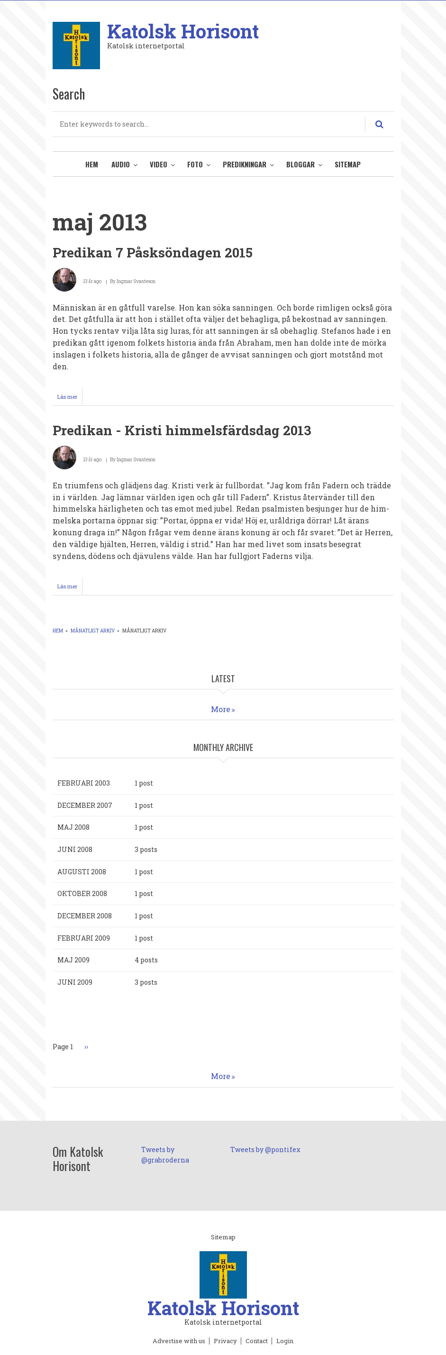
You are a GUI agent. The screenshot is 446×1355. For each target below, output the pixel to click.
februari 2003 (83, 782)
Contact (257, 1341)
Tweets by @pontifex (265, 1149)
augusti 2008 (81, 871)
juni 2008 (74, 849)
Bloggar (300, 164)
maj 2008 (73, 827)
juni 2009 (74, 982)
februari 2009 (83, 938)
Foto (195, 164)
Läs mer (69, 399)
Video (158, 164)
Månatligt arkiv (93, 631)
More (220, 709)
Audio (120, 164)
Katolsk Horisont (183, 31)
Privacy (225, 1341)
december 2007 (84, 805)
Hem (91, 164)
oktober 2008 (82, 893)
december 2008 (84, 915)
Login (284, 1341)
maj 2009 (73, 959)
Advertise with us (179, 1341)
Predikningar (244, 164)
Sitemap (348, 164)
